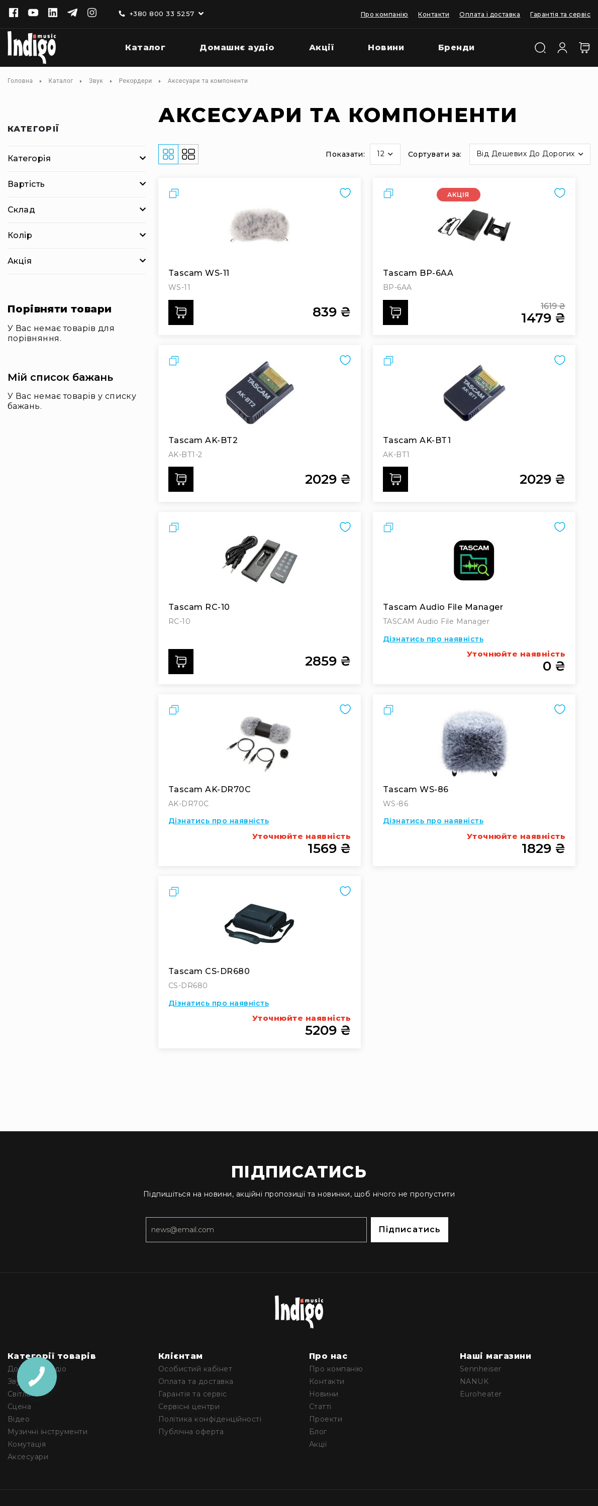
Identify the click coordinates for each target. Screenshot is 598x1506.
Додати (183, 312)
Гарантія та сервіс (560, 14)
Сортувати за (434, 154)
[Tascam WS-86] (474, 742)
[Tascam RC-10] (259, 559)
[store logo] (32, 47)
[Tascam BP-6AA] (474, 225)
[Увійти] (562, 46)
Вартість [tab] (26, 184)
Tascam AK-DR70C (209, 789)
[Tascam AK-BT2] (259, 393)
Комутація (27, 1444)
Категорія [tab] (29, 158)
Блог (318, 1431)
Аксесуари (28, 1456)
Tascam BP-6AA (418, 273)
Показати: (345, 154)
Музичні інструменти (47, 1431)
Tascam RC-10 (199, 607)
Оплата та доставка (196, 1381)
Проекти (325, 1419)
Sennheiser (481, 1368)
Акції (318, 1444)
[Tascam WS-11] (259, 225)
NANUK (474, 1381)
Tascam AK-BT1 (417, 440)
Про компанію (385, 14)
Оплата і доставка (489, 14)
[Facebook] (14, 14)
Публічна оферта (191, 1431)
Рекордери (135, 80)
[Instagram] (92, 14)
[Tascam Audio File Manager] (474, 559)
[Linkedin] (53, 14)
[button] (385, 154)
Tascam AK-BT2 (203, 440)
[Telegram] (72, 14)
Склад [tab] (21, 209)
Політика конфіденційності (209, 1419)
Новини (324, 1394)
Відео (19, 1419)
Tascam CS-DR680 (209, 971)
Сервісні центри (189, 1406)
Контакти (433, 14)
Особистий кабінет (195, 1368)
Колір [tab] (20, 235)
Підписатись (409, 1229)
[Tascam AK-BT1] (474, 393)
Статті (320, 1406)
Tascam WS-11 (199, 273)
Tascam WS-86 (416, 789)
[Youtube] (33, 14)
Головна (20, 80)
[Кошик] (584, 48)
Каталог (61, 80)
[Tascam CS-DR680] (259, 923)
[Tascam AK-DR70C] (259, 742)
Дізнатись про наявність (433, 638)
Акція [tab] (20, 261)
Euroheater (481, 1394)
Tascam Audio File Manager (443, 607)
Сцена (19, 1406)
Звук (96, 80)
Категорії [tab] (34, 129)
